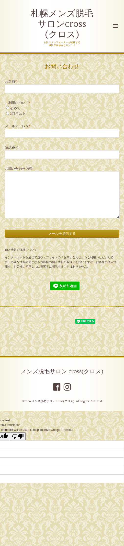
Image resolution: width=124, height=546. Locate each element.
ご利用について (18, 103)
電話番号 (12, 147)
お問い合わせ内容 (18, 169)
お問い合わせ (62, 66)
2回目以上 (17, 114)
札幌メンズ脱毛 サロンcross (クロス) (62, 24)
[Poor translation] (18, 436)
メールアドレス (18, 126)
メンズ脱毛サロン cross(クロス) (62, 371)
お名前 (11, 82)
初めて (15, 108)
